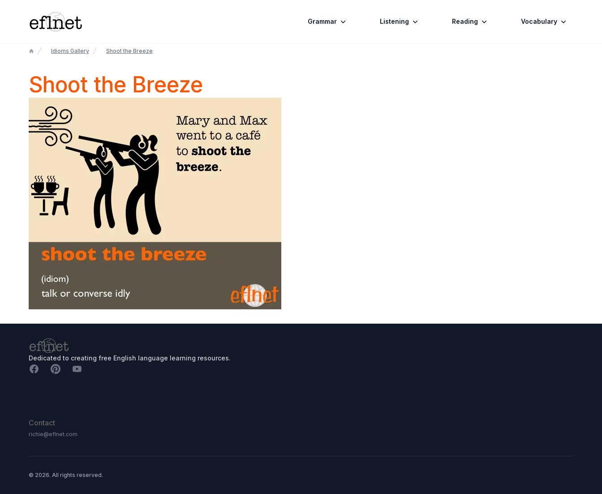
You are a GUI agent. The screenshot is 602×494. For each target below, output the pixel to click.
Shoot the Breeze (129, 51)
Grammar (328, 21)
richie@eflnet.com (53, 434)
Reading (470, 21)
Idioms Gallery (70, 51)
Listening (400, 21)
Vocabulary (544, 21)
